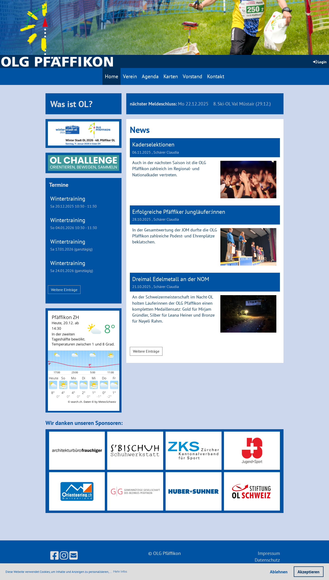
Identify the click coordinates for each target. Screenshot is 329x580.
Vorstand (192, 76)
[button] (83, 201)
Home (111, 76)
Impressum (269, 553)
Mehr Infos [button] (120, 572)
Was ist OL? (71, 104)
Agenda (150, 76)
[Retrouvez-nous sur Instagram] (64, 555)
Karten (170, 76)
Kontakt (215, 76)
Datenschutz (267, 560)
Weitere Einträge (64, 289)
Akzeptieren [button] (308, 572)
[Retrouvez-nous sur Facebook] (54, 555)
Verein (130, 76)
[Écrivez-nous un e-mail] (73, 555)
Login (319, 61)
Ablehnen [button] (279, 572)
